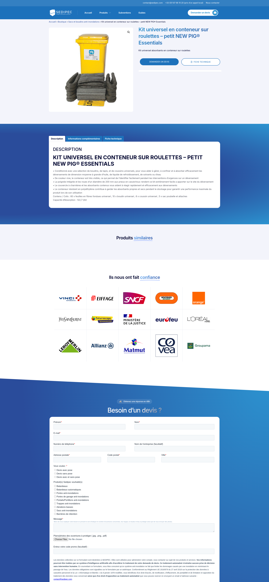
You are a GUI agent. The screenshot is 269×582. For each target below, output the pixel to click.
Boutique (62, 21)
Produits (105, 12)
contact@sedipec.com (154, 3)
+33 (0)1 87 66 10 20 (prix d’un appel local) (184, 3)
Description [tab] (57, 138)
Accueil (88, 12)
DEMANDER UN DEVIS (159, 62)
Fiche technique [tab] (113, 138)
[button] (128, 32)
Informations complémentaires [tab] (84, 138)
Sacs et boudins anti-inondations (83, 21)
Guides (141, 12)
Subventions (124, 12)
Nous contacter (212, 3)
